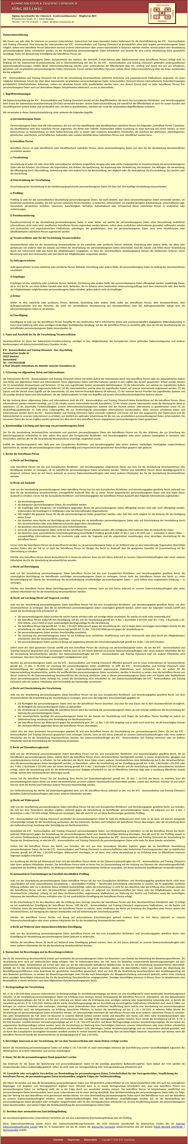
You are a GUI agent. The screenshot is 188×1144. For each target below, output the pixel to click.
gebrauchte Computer (103, 1126)
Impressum (74, 1139)
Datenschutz (90, 1139)
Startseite (58, 1139)
